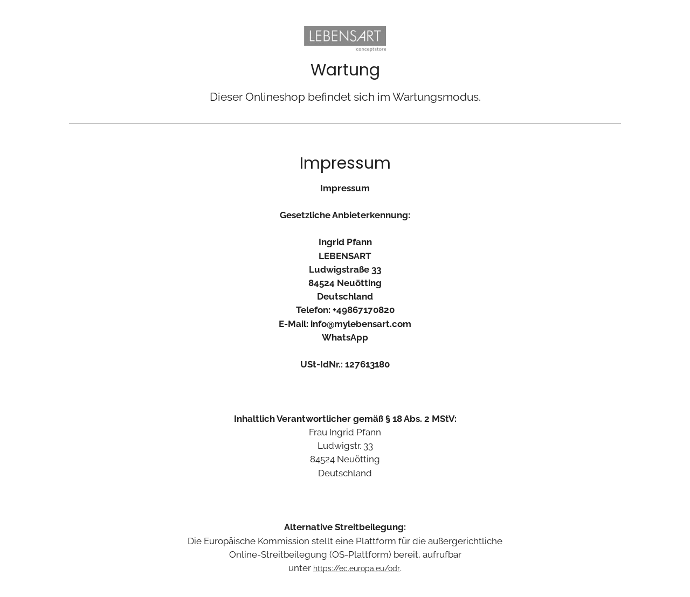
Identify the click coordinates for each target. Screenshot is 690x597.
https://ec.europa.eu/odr (356, 568)
